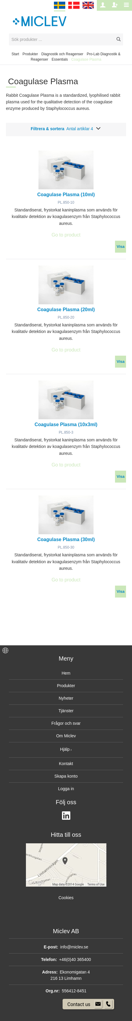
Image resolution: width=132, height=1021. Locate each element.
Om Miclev (66, 735)
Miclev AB (66, 931)
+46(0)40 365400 (75, 959)
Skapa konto (66, 776)
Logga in (66, 788)
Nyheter (66, 698)
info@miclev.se (74, 947)
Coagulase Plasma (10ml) (66, 194)
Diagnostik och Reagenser (62, 54)
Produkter (30, 54)
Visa (121, 246)
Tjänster (66, 710)
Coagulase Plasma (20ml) (66, 309)
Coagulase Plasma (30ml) (66, 539)
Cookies (66, 897)
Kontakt (66, 763)
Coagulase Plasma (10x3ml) (66, 424)
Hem (66, 673)
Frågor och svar (65, 723)
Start (15, 54)
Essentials (60, 59)
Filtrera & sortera (66, 128)
